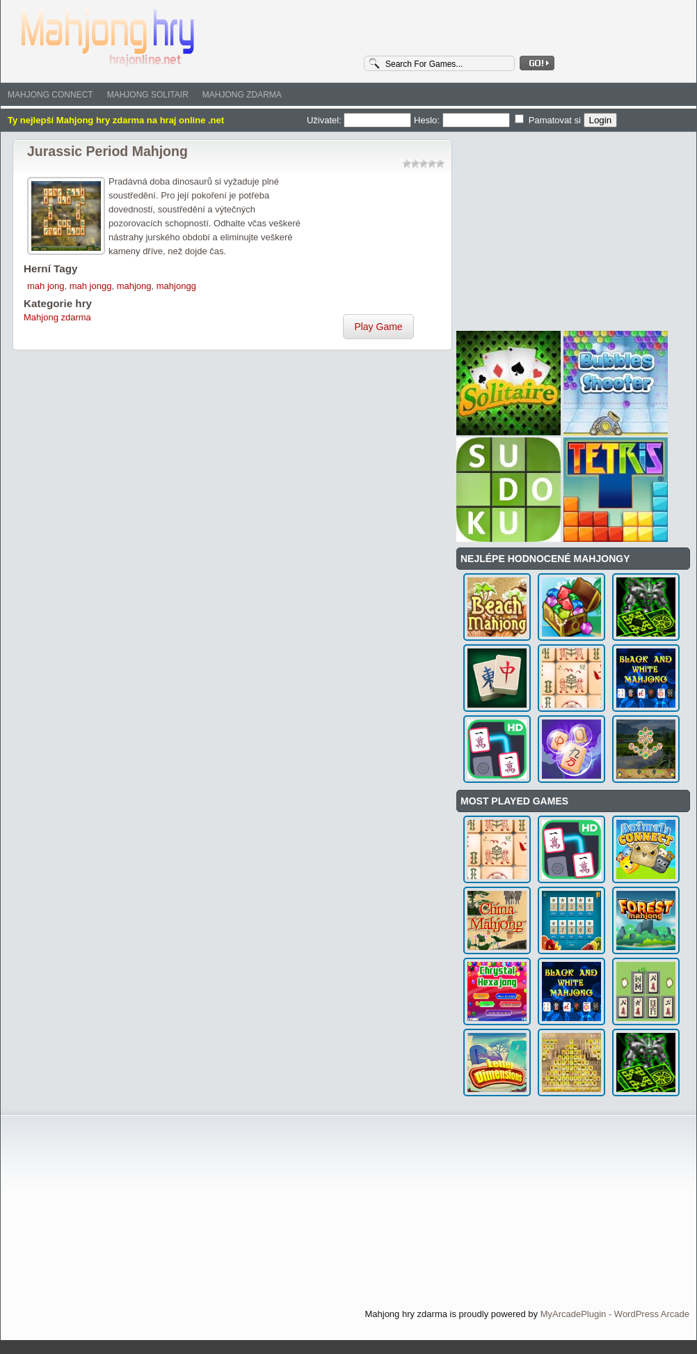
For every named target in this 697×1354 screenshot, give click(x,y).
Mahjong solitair (148, 95)
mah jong (45, 286)
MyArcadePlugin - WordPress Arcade (614, 1314)
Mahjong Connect (50, 95)
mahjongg (176, 286)
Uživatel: (360, 120)
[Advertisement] (378, 244)
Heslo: (463, 120)
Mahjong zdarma (242, 95)
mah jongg (91, 286)
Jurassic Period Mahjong (107, 151)
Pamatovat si (549, 120)
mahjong (134, 286)
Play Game (378, 326)
